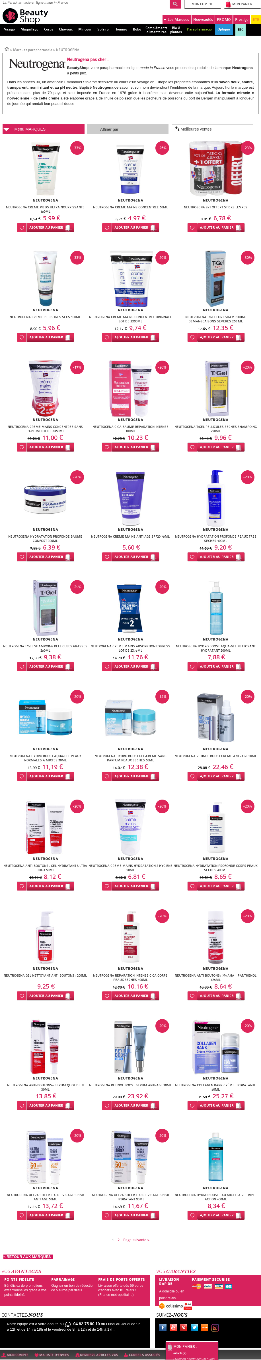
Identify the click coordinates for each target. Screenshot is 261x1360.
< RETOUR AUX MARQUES (28, 1257)
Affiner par (109, 129)
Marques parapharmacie (32, 50)
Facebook (164, 1328)
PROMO (224, 19)
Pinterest (185, 1328)
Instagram (216, 1328)
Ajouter (46, 227)
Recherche (175, 4)
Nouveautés (203, 19)
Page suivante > (136, 1240)
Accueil (6, 48)
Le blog (206, 1328)
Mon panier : (185, 1347)
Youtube (174, 1328)
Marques (176, 20)
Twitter (195, 1328)
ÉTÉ (256, 19)
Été (240, 29)
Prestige (241, 19)
